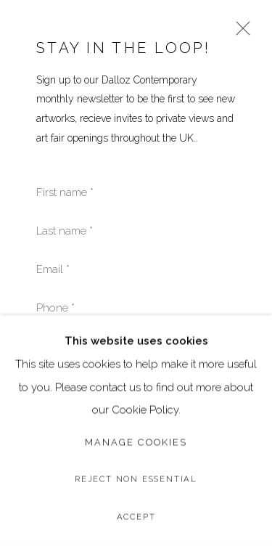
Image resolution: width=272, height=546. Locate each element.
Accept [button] (136, 517)
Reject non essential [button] (136, 479)
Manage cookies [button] (136, 441)
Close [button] (239, 33)
